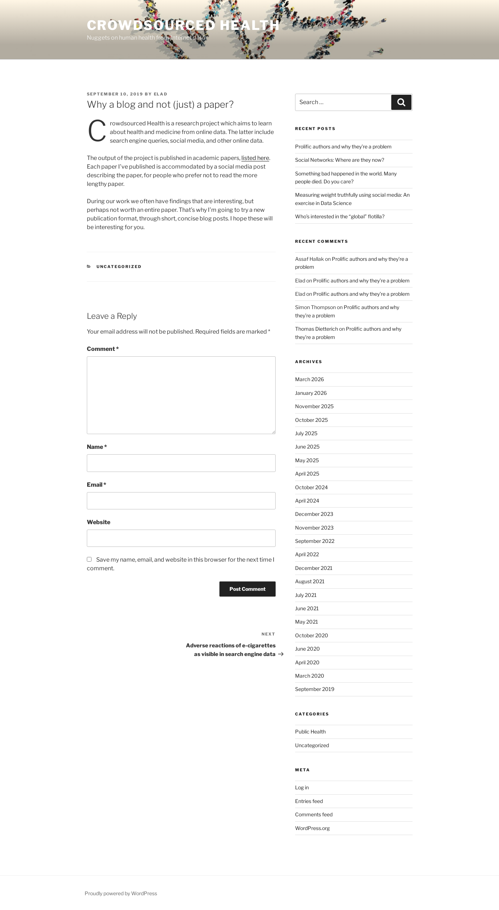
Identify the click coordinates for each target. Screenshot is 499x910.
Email (96, 484)
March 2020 (309, 676)
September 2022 (314, 541)
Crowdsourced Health (184, 25)
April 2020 (307, 662)
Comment (103, 348)
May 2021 (306, 622)
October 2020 (311, 635)
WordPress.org (312, 828)
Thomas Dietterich (316, 329)
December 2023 (314, 514)
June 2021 (307, 608)
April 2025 (307, 473)
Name (97, 446)
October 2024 (311, 487)
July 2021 (306, 595)
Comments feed (314, 814)
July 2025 (306, 433)
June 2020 (307, 649)
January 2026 (311, 393)
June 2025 (307, 446)
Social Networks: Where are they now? (339, 160)
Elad (161, 94)
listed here (255, 158)
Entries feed (309, 801)
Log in (302, 787)
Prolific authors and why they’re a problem (343, 146)
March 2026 (309, 379)
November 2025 (314, 406)
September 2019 (314, 689)
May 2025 (307, 460)
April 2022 (307, 554)
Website (98, 522)
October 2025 (311, 420)
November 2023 (314, 528)
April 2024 (307, 501)
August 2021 (310, 581)
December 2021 (314, 568)
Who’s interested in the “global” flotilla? (339, 216)
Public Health (310, 731)
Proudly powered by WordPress (121, 893)
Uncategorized (312, 745)
